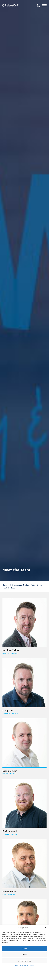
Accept (24, 948)
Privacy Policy (29, 965)
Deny (24, 955)
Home (4, 585)
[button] (46, 928)
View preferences (24, 961)
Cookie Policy (18, 965)
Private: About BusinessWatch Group (26, 585)
